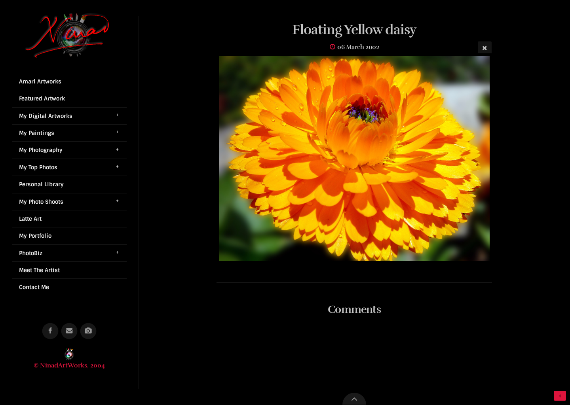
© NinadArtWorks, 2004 (69, 365)
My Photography (41, 149)
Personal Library (41, 184)
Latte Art (30, 218)
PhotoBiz (30, 253)
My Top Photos (38, 167)
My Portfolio (35, 235)
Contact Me (34, 287)
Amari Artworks (40, 81)
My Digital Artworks (45, 115)
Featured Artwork (42, 98)
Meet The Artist (39, 270)
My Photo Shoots (41, 201)
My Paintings (36, 132)
